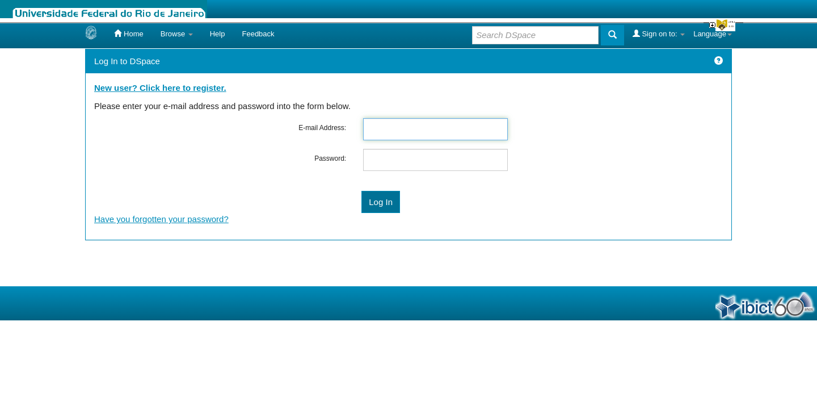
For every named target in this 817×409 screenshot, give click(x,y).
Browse (177, 34)
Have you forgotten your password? (161, 219)
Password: (330, 158)
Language (712, 34)
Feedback (258, 34)
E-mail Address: (322, 128)
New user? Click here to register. (160, 88)
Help (217, 34)
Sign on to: (659, 33)
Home (128, 33)
